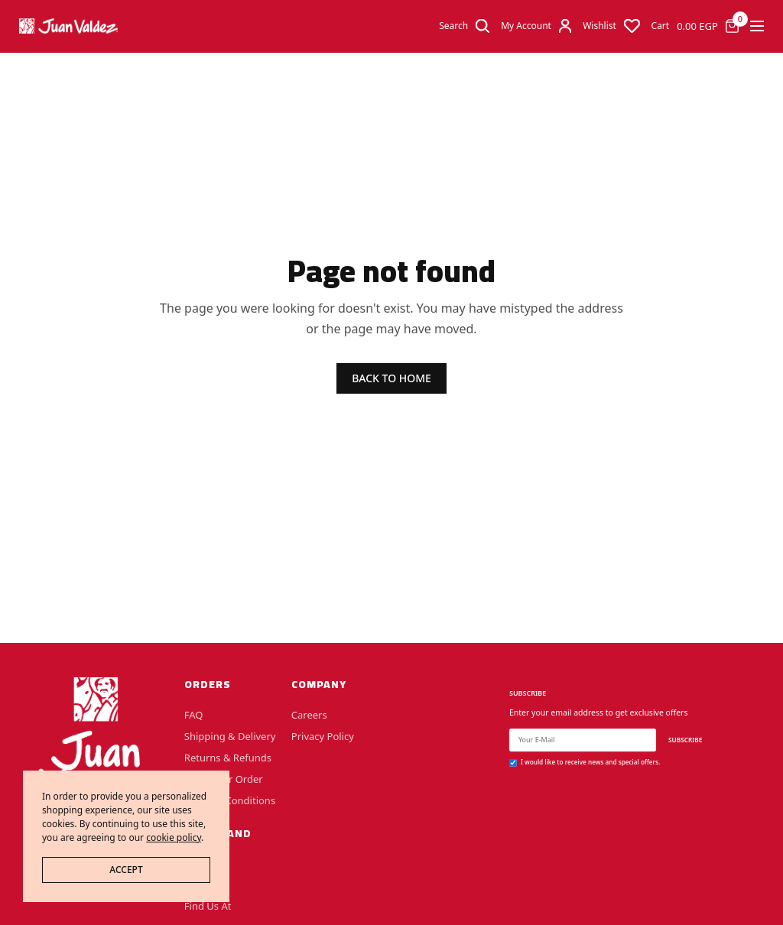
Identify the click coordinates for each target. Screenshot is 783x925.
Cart (660, 26)
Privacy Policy (322, 735)
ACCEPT (125, 869)
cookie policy (173, 837)
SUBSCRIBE (685, 739)
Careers (309, 714)
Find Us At (208, 906)
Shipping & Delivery (230, 735)
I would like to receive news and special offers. (590, 762)
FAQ (193, 714)
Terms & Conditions (229, 800)
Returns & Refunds (227, 757)
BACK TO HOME (391, 378)
